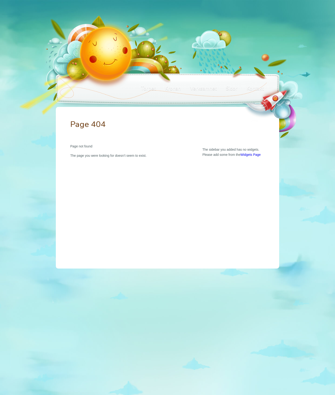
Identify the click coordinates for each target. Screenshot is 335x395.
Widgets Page (250, 155)
